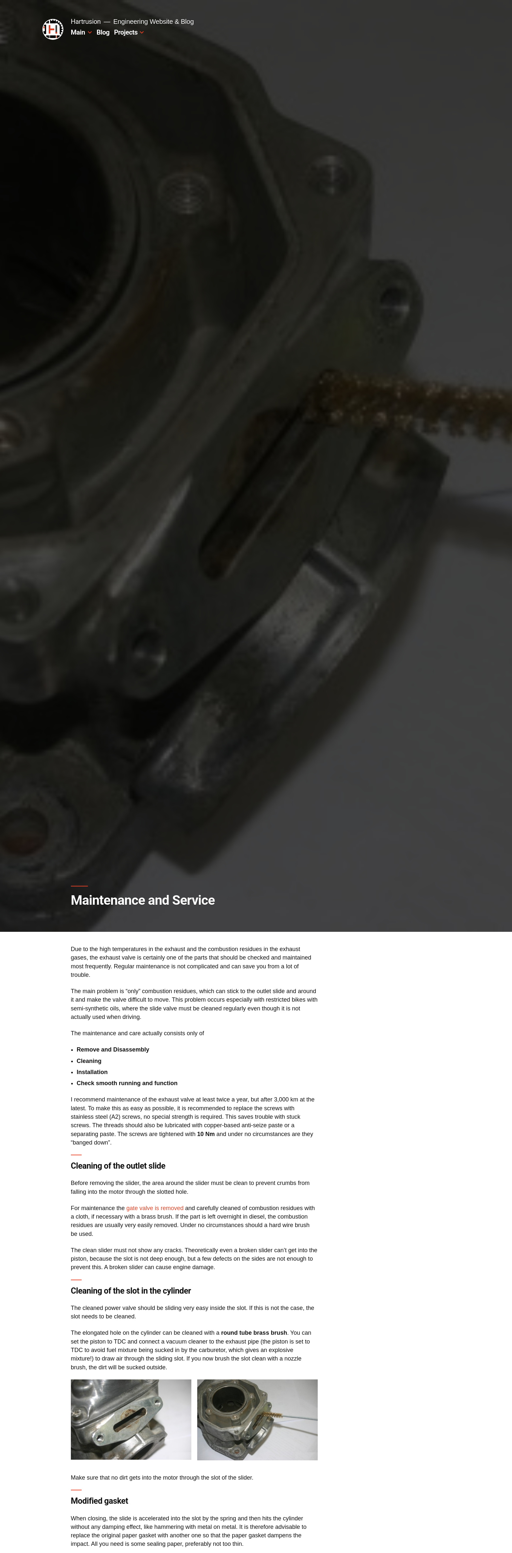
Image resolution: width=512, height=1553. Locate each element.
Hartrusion (86, 21)
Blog (103, 32)
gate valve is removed (155, 1208)
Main (78, 32)
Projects (125, 32)
